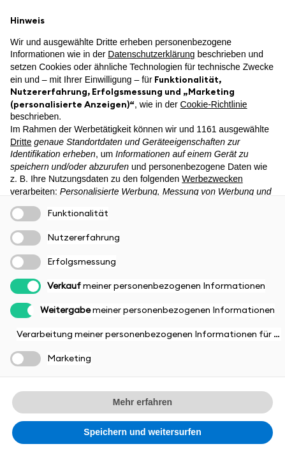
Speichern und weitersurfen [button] (142, 432)
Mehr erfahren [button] (142, 402)
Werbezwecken (212, 179)
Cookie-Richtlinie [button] (213, 104)
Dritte (20, 142)
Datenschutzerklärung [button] (151, 54)
